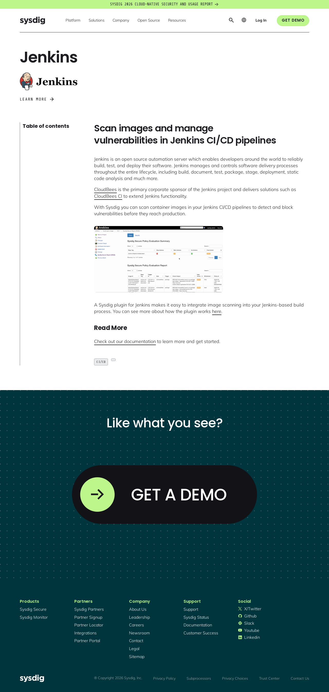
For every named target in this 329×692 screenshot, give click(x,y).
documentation (198, 624)
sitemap (136, 656)
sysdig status (196, 617)
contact (136, 640)
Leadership (139, 617)
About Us (138, 609)
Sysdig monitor (34, 617)
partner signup (88, 617)
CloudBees (105, 189)
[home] (32, 20)
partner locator (88, 624)
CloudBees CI (108, 196)
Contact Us (300, 678)
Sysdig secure (33, 609)
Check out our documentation (125, 341)
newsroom (139, 632)
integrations (85, 632)
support (191, 609)
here (216, 311)
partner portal (87, 640)
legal (134, 648)
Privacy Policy (164, 678)
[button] (73, 20)
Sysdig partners (89, 609)
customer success (201, 632)
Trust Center (269, 678)
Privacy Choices (235, 678)
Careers (136, 624)
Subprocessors (199, 678)
